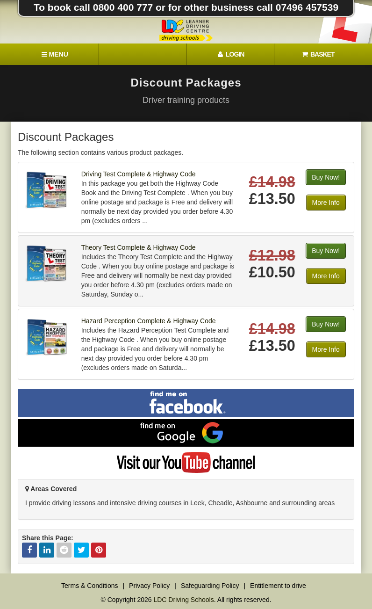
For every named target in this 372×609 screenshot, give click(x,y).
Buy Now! (326, 177)
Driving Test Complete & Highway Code (138, 174)
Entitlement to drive (278, 585)
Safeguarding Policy (210, 585)
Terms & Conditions (89, 585)
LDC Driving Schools (183, 599)
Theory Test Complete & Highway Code (138, 247)
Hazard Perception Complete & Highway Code (148, 321)
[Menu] (55, 54)
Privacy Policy (149, 585)
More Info (326, 202)
